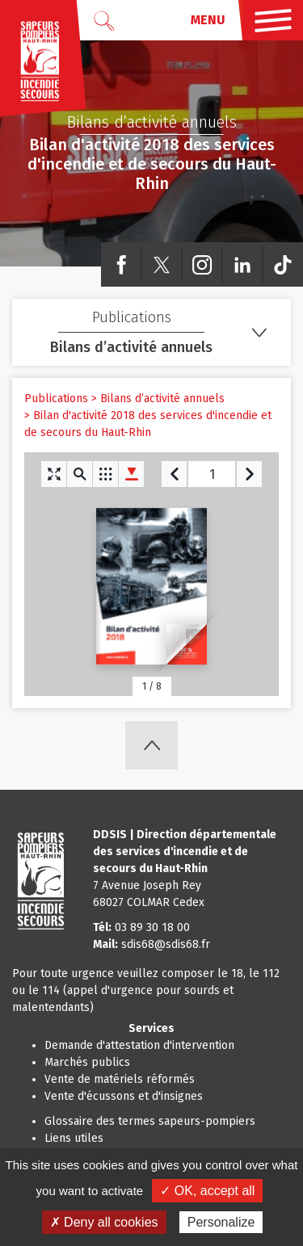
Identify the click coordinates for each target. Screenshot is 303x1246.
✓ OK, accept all (207, 1191)
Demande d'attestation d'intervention (139, 1045)
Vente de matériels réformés (119, 1079)
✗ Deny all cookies (104, 1222)
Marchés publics (87, 1062)
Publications (56, 398)
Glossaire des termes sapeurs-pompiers (149, 1121)
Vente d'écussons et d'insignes (123, 1096)
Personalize (221, 1222)
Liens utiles (73, 1138)
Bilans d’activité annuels (162, 398)
